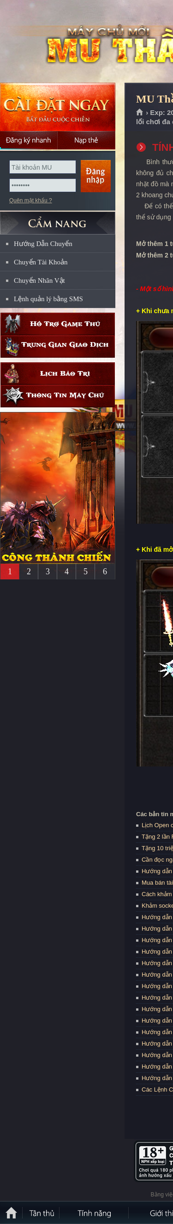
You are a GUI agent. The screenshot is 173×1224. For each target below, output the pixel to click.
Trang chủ (140, 112)
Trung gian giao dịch (57, 346)
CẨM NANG (57, 219)
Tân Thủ (41, 1212)
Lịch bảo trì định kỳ (57, 373)
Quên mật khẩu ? (30, 200)
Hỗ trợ (57, 324)
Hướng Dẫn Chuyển (43, 243)
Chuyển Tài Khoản (41, 262)
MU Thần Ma (66, 42)
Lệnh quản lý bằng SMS (48, 299)
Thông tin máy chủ (57, 396)
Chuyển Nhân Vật (39, 280)
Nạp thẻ (86, 140)
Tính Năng (94, 1212)
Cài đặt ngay (57, 107)
